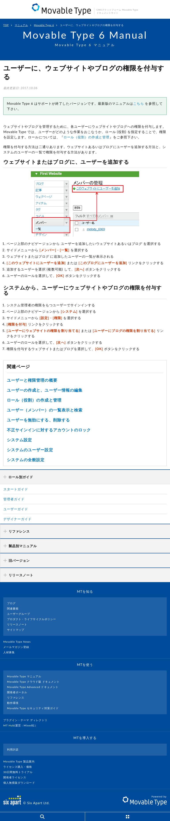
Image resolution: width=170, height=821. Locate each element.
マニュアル (21, 25)
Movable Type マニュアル (24, 676)
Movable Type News (18, 641)
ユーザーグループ (18, 613)
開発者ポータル (17, 692)
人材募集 (10, 652)
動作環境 (13, 703)
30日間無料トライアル (19, 772)
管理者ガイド (13, 499)
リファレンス (15, 697)
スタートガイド (15, 489)
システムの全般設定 (26, 459)
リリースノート (17, 624)
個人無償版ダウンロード (21, 782)
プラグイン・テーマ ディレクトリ (27, 720)
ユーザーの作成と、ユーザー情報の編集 (44, 390)
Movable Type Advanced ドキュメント (32, 687)
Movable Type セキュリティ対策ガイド (33, 708)
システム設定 (19, 439)
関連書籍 (13, 608)
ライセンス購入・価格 (19, 766)
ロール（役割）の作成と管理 (87, 137)
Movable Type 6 (44, 25)
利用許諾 (13, 749)
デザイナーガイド (17, 519)
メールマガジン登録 (18, 647)
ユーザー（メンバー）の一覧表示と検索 (44, 410)
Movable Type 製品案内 (20, 761)
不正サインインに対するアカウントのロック (49, 429)
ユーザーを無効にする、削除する (38, 419)
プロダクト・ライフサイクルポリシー (31, 619)
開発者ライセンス (16, 777)
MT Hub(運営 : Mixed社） (22, 725)
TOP (6, 25)
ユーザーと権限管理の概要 (32, 380)
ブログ (11, 603)
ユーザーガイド (15, 509)
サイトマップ (15, 629)
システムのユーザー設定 (30, 449)
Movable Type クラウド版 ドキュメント (33, 681)
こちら (138, 103)
